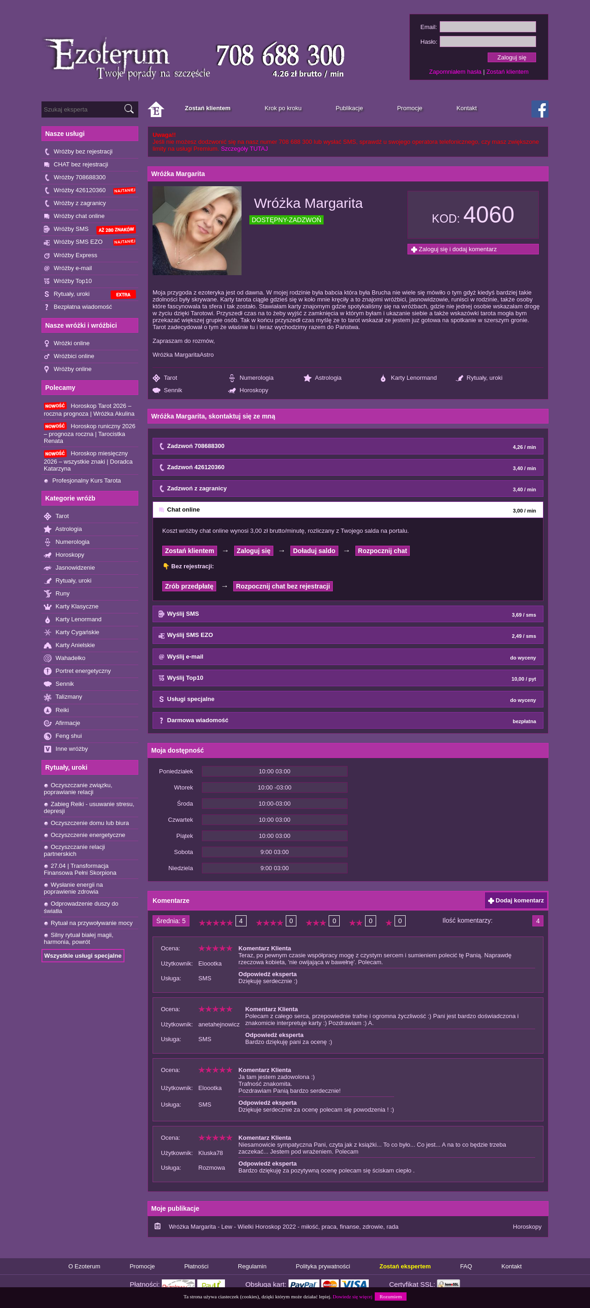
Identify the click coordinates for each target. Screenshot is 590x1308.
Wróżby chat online (74, 216)
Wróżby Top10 (68, 281)
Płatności (196, 1266)
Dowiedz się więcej (352, 1296)
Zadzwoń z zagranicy (347, 489)
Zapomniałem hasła (455, 71)
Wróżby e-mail (68, 268)
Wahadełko (64, 658)
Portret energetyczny (77, 671)
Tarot (56, 516)
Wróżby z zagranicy (75, 203)
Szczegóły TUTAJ (244, 148)
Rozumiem (390, 1296)
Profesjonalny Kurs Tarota (82, 480)
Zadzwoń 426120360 (347, 467)
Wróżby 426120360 (90, 190)
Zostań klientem (507, 71)
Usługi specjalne (347, 699)
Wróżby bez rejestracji (78, 152)
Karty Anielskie (69, 645)
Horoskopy (64, 555)
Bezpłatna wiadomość (78, 307)
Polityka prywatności (323, 1266)
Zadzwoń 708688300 (347, 446)
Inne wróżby (66, 749)
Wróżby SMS (90, 230)
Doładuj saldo (314, 550)
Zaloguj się (254, 550)
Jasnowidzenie (69, 568)
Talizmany (63, 697)
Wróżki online (66, 344)
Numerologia (66, 542)
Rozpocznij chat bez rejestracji (283, 586)
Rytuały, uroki (90, 295)
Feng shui (63, 736)
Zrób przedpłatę (189, 586)
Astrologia (63, 529)
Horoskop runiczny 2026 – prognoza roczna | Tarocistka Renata (90, 433)
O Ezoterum (84, 1266)
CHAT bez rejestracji (76, 165)
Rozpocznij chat (382, 550)
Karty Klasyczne (71, 607)
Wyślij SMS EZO (347, 635)
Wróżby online (68, 369)
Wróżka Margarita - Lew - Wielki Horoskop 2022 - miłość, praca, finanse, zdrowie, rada (283, 1226)
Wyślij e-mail (347, 657)
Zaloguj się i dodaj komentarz (454, 249)
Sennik (59, 684)
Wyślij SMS (347, 614)
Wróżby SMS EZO (90, 242)
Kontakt (512, 1266)
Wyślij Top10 (347, 678)
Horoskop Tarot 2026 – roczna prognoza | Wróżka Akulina (89, 409)
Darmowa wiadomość (347, 720)
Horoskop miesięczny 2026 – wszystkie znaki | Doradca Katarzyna (88, 460)
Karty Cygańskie (71, 632)
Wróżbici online (69, 356)
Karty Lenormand (72, 620)
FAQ (466, 1266)
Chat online (347, 510)
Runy (57, 594)
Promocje (142, 1266)
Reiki (56, 710)
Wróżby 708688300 (75, 178)
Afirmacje (62, 723)
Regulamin (252, 1266)
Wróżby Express (70, 255)
